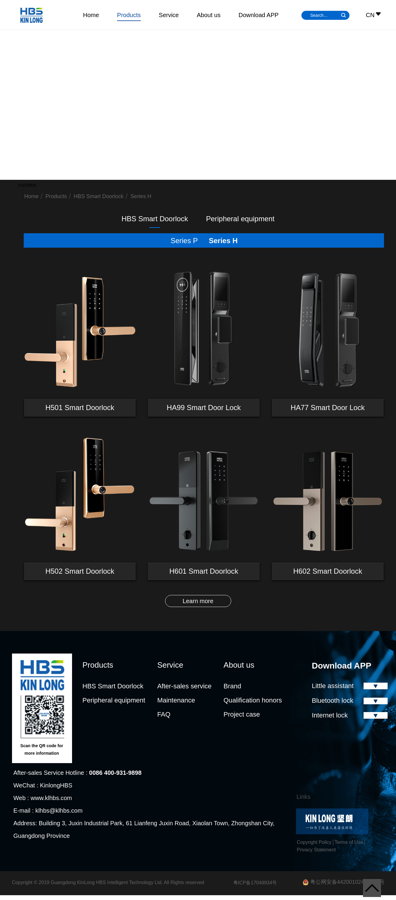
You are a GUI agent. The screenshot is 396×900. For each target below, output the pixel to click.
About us (209, 15)
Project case (242, 714)
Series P (184, 241)
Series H (141, 196)
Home (91, 15)
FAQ (164, 714)
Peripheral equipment (240, 219)
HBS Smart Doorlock (99, 196)
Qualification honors (253, 700)
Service (169, 15)
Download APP (258, 15)
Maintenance (176, 700)
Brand (232, 686)
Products (129, 15)
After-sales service (184, 686)
